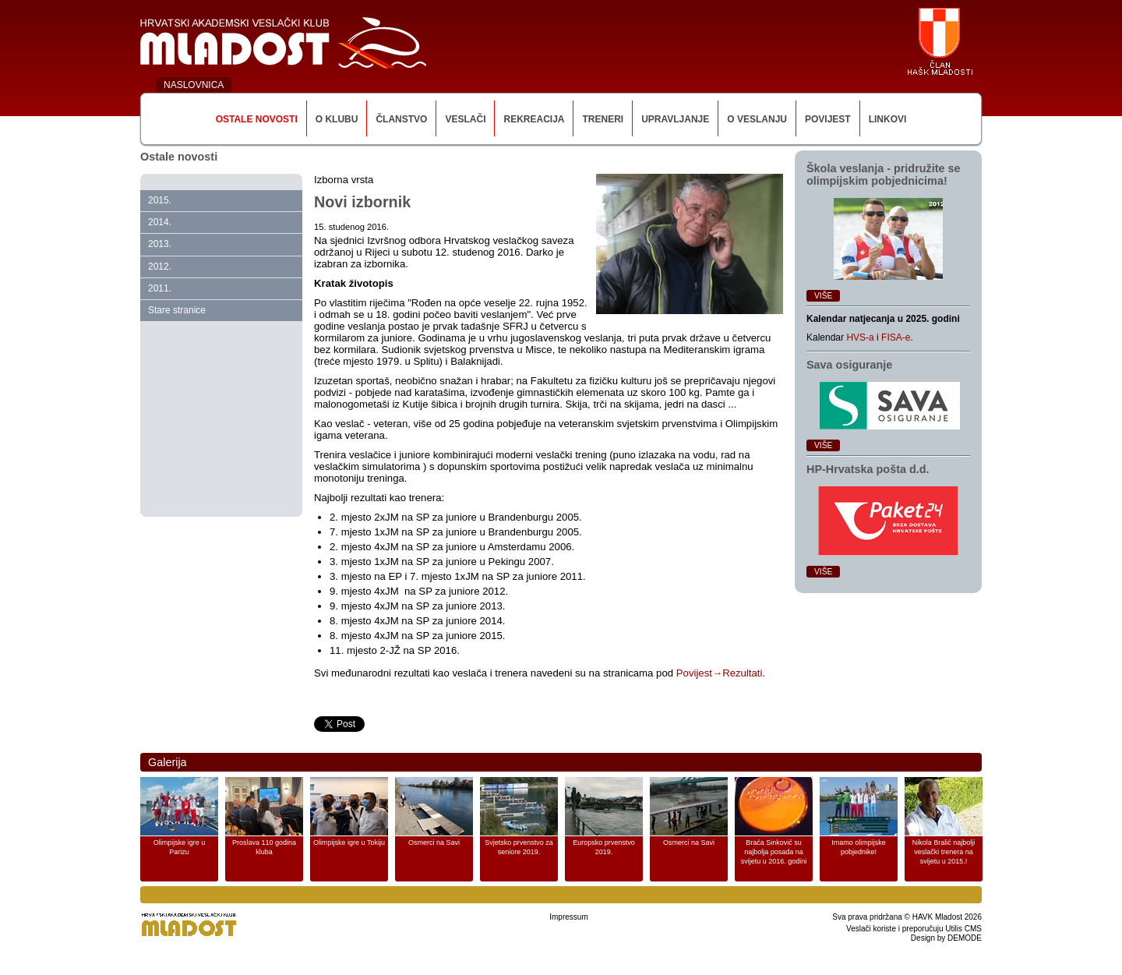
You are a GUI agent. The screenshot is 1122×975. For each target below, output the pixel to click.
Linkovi (888, 119)
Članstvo (401, 119)
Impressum (568, 917)
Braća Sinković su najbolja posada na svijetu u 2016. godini (774, 852)
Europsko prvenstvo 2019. (604, 847)
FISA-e (895, 337)
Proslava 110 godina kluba (264, 847)
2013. (159, 243)
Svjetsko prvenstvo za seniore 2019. (519, 847)
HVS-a (859, 337)
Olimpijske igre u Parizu (179, 847)
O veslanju (757, 119)
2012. (159, 266)
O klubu (337, 119)
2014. (159, 222)
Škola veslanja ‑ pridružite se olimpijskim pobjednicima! (883, 174)
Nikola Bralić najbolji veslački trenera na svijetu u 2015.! (944, 852)
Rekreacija (533, 119)
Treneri (602, 119)
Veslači (465, 119)
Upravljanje (675, 119)
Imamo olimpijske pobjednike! (858, 847)
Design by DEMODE (946, 938)
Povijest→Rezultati (719, 673)
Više (823, 295)
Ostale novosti (257, 119)
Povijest (828, 119)
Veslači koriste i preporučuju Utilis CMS (914, 928)
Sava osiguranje (849, 365)
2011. (159, 288)
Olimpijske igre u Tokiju (349, 842)
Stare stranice (177, 310)
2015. (159, 200)
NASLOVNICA (194, 84)
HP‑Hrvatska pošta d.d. (868, 469)
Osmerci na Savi (434, 842)
